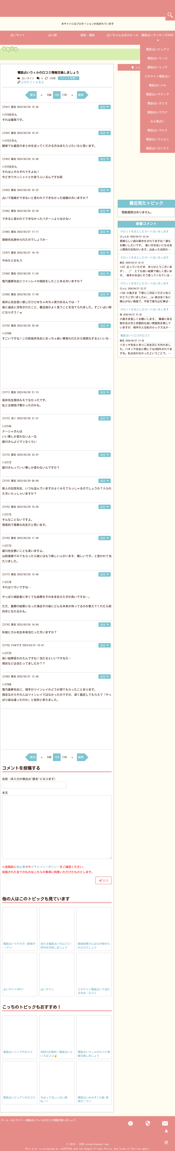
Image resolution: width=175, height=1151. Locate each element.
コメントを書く (68, 78)
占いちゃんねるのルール (122, 35)
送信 (105, 880)
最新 (81, 94)
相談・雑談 (87, 35)
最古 (33, 94)
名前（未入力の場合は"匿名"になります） (29, 779)
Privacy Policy (103, 1149)
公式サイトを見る (32, 82)
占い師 (52, 35)
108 (49, 94)
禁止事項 (22, 866)
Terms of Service (130, 1149)
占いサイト (17, 35)
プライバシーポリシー (45, 866)
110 (64, 94)
